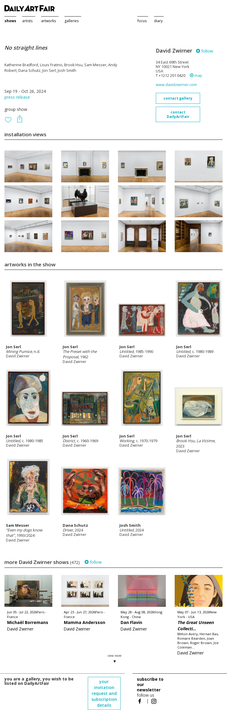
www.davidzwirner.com (176, 84)
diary (158, 20)
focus (142, 20)
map (196, 75)
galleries (71, 20)
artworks (48, 20)
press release (17, 97)
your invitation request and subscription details (104, 693)
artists (27, 20)
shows (10, 20)
